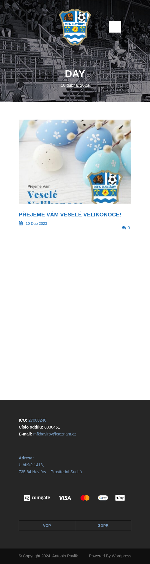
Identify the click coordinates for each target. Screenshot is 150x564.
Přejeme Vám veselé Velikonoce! (70, 215)
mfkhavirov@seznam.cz (54, 434)
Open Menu (115, 27)
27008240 (37, 420)
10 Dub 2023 (36, 223)
